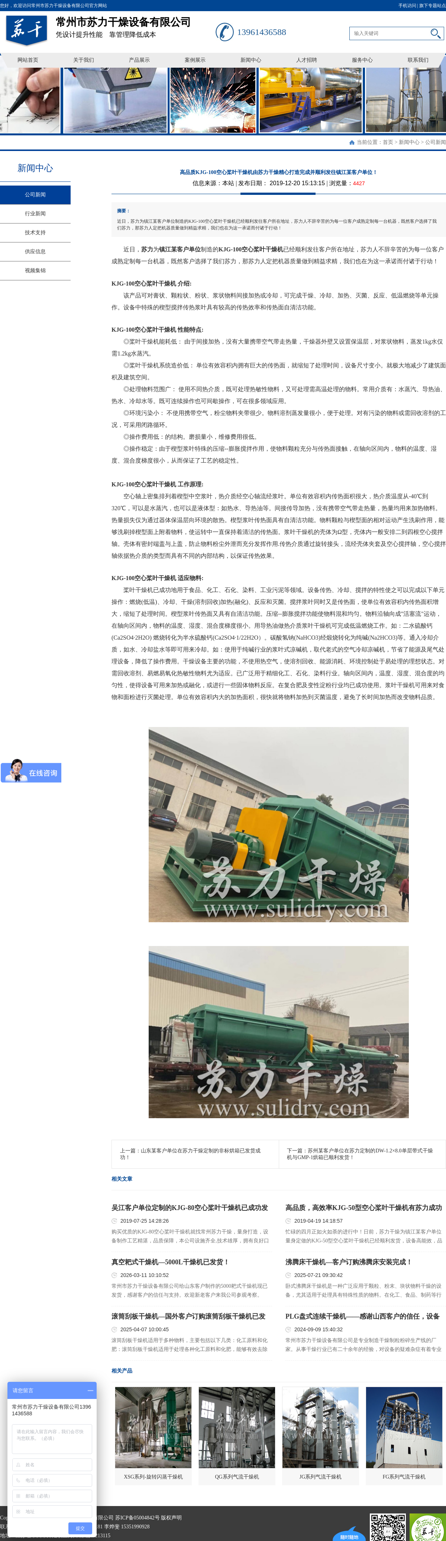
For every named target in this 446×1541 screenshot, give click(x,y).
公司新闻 (435, 142)
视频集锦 (35, 270)
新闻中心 (250, 60)
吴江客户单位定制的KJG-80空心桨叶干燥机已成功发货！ (190, 1208)
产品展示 (139, 60)
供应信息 (35, 251)
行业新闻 (35, 213)
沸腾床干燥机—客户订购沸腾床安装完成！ (349, 1262)
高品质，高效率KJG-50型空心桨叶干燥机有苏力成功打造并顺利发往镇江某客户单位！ (363, 1208)
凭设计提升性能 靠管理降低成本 (136, 24)
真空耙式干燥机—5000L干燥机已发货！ (171, 1262)
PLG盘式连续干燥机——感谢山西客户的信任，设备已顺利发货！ (362, 1317)
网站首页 (27, 60)
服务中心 (362, 60)
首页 (388, 142)
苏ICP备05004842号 (137, 1518)
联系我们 (418, 60)
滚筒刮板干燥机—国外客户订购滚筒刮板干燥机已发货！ (188, 1317)
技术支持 (35, 232)
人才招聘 (306, 60)
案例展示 (195, 60)
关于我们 (83, 60)
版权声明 (171, 1518)
